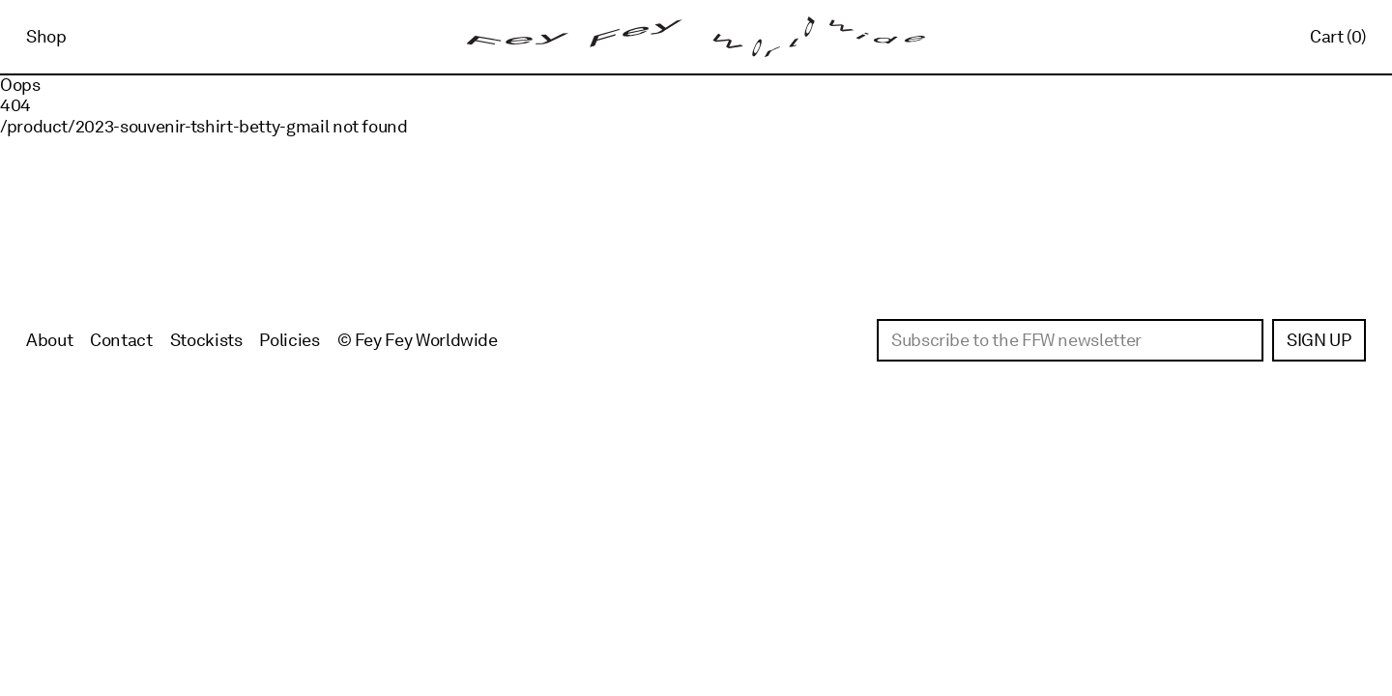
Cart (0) (1338, 36)
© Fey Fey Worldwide (417, 340)
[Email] (1070, 340)
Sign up (1318, 340)
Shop (46, 36)
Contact (121, 340)
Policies (289, 340)
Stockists (206, 340)
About (49, 340)
